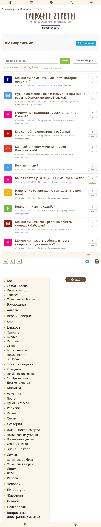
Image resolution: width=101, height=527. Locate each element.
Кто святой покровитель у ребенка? (42, 131)
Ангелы (13, 310)
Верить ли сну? (26, 165)
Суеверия (14, 424)
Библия (12, 337)
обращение (58, 101)
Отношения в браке (20, 464)
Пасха (15, 359)
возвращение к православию (29, 104)
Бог (9, 281)
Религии (13, 408)
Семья (44, 210)
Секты (12, 418)
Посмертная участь (20, 439)
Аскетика (14, 393)
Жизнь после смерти (23, 430)
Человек (45, 169)
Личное (44, 85)
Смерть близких (18, 444)
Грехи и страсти (18, 403)
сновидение (59, 229)
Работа (12, 478)
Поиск (65, 60)
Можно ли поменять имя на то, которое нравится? (46, 80)
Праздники (14, 355)
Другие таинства (18, 382)
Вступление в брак (20, 460)
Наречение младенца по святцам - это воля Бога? (49, 192)
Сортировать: (15, 67)
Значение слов (18, 449)
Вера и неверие (19, 316)
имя (55, 85)
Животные (15, 495)
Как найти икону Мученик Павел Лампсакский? (40, 148)
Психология (16, 507)
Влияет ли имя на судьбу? (35, 206)
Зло (10, 321)
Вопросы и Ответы (50, 16)
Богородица (16, 304)
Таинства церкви (20, 364)
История (13, 341)
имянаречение (65, 85)
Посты (11, 398)
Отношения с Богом (21, 299)
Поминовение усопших (23, 435)
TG (89, 261)
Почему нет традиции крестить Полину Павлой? (45, 114)
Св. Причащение (18, 378)
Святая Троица (17, 286)
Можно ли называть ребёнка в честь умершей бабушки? (43, 224)
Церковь (45, 182)
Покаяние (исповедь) (21, 374)
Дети (43, 198)
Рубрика (33, 67)
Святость (13, 332)
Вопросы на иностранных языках (23, 514)
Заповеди (13, 295)
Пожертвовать (50, 27)
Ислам (44, 101)
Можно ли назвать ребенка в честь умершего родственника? (42, 242)
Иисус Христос (17, 290)
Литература (16, 489)
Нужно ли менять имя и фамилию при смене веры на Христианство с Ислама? (50, 95)
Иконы (11, 346)
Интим (11, 468)
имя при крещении (65, 120)
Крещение (46, 120)
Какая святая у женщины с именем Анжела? (49, 178)
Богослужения (17, 350)
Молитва (14, 387)
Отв (92, 79)
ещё (75, 279)
